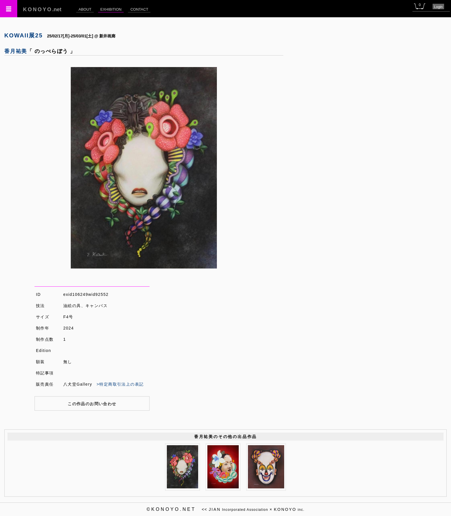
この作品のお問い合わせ (92, 403)
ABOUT (85, 9)
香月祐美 (15, 51)
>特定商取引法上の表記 (120, 384)
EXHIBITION (111, 9)
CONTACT (139, 9)
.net (42, 9)
